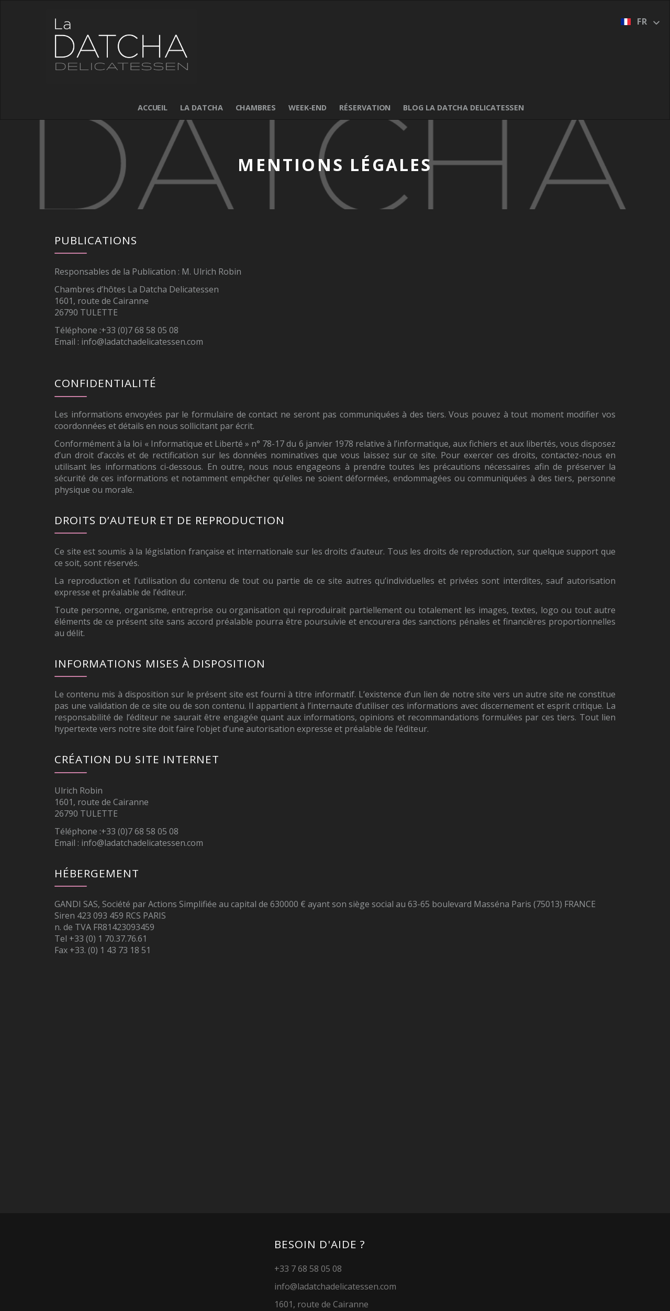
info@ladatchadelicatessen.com (142, 341)
